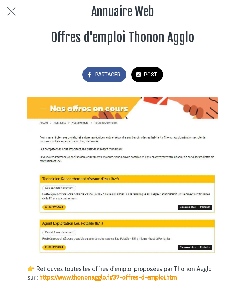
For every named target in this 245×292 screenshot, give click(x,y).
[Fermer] (11, 11)
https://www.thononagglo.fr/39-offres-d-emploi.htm (108, 277)
